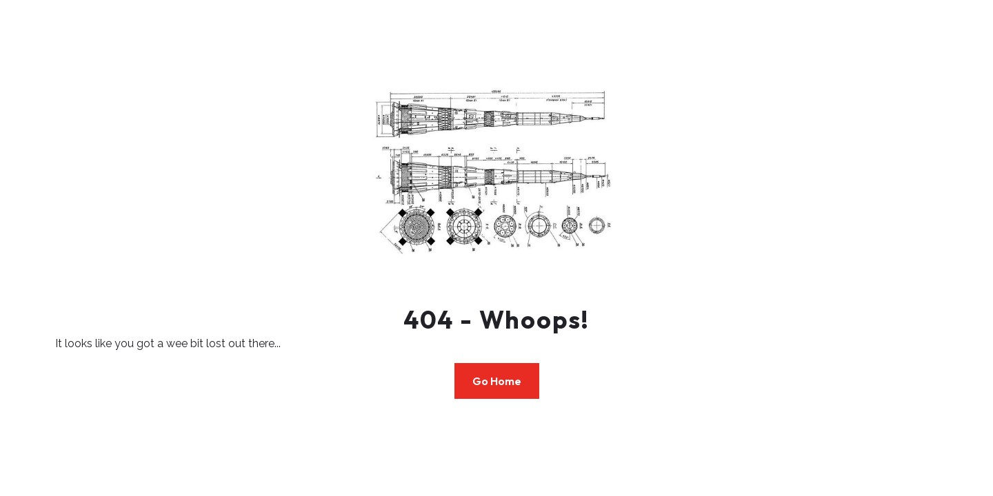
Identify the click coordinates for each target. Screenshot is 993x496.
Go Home (496, 381)
